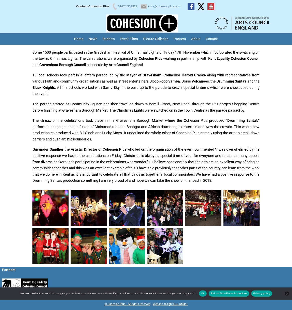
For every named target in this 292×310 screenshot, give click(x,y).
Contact (212, 39)
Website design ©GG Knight (170, 304)
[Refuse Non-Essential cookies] (287, 294)
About (196, 39)
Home (78, 39)
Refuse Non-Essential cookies (229, 293)
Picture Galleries (155, 39)
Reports (109, 39)
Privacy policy (261, 293)
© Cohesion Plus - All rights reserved (127, 304)
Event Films (129, 39)
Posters (180, 39)
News (93, 39)
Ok (202, 293)
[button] (50, 208)
